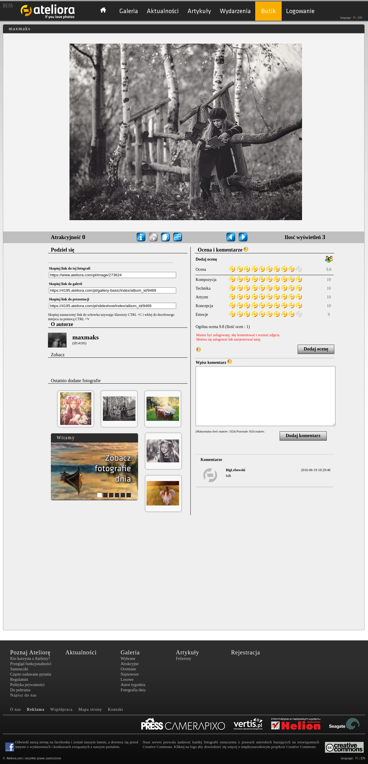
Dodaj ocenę (316, 348)
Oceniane (128, 669)
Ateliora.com (14, 758)
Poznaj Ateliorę (30, 652)
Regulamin (19, 679)
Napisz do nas (23, 695)
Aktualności (163, 11)
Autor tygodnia (133, 685)
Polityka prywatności (27, 685)
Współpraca (61, 709)
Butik (268, 11)
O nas (15, 709)
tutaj (257, 339)
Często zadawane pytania (30, 674)
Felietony (183, 658)
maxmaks (85, 337)
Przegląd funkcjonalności (30, 664)
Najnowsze (130, 674)
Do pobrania (20, 690)
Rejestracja (245, 652)
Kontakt (115, 709)
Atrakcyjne (130, 664)
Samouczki (19, 669)
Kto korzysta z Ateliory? (30, 658)
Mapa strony (90, 709)
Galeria (128, 11)
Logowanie (300, 11)
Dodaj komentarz (303, 435)
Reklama (35, 709)
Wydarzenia (235, 11)
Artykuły (199, 11)
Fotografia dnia (133, 690)
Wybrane (128, 658)
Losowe (127, 679)
